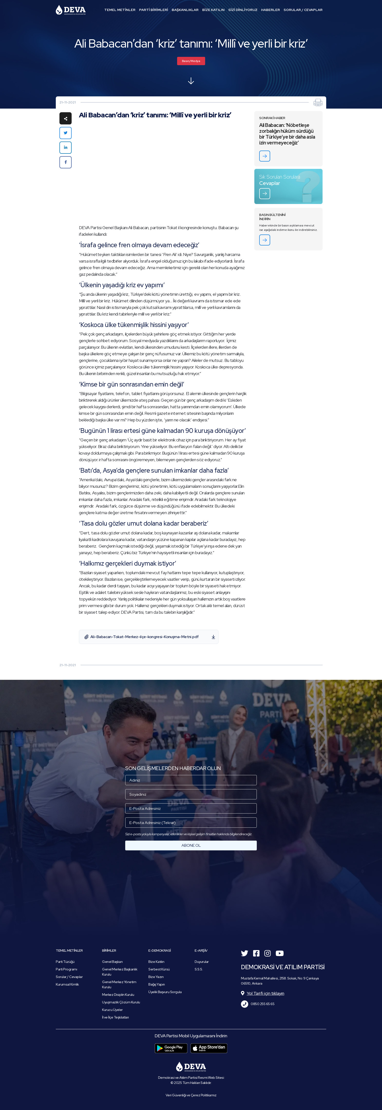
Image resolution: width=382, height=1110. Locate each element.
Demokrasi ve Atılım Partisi (71, 10)
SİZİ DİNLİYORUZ (243, 10)
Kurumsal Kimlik (67, 984)
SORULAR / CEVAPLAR (303, 10)
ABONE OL (191, 845)
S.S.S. (199, 969)
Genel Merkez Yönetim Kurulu (119, 984)
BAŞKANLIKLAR (185, 10)
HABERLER (270, 10)
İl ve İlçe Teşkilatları (115, 1017)
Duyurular (202, 961)
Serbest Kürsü (159, 969)
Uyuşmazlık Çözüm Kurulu (121, 1002)
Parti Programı (66, 969)
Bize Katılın (156, 961)
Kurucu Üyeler (112, 1010)
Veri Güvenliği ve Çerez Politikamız (191, 1095)
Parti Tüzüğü (65, 961)
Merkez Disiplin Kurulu (118, 994)
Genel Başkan (112, 961)
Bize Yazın (155, 977)
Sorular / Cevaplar (69, 977)
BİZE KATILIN (213, 10)
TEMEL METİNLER (119, 10)
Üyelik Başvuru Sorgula (164, 992)
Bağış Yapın (156, 984)
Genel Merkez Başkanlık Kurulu (119, 972)
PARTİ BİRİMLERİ (153, 10)
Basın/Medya (191, 61)
